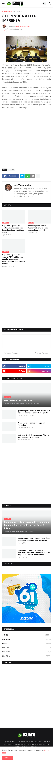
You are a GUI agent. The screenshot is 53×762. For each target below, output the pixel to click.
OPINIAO (26, 643)
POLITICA (18, 11)
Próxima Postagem (42, 353)
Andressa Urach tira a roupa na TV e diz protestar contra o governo (33, 436)
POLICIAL (26, 648)
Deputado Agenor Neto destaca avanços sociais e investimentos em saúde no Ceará (13, 229)
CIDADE (26, 635)
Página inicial (7, 11)
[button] (3, 4)
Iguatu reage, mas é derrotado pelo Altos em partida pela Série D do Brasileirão (34, 539)
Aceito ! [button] (7, 758)
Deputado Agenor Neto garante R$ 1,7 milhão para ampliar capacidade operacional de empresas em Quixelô (13, 259)
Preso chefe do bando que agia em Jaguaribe (31, 424)
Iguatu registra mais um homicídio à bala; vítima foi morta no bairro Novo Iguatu (34, 412)
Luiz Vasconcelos (22, 185)
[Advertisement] (26, 139)
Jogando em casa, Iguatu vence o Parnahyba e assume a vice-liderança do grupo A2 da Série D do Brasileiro (34, 552)
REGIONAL (26, 656)
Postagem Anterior (11, 353)
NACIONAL (26, 639)
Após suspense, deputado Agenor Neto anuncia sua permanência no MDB (38, 228)
